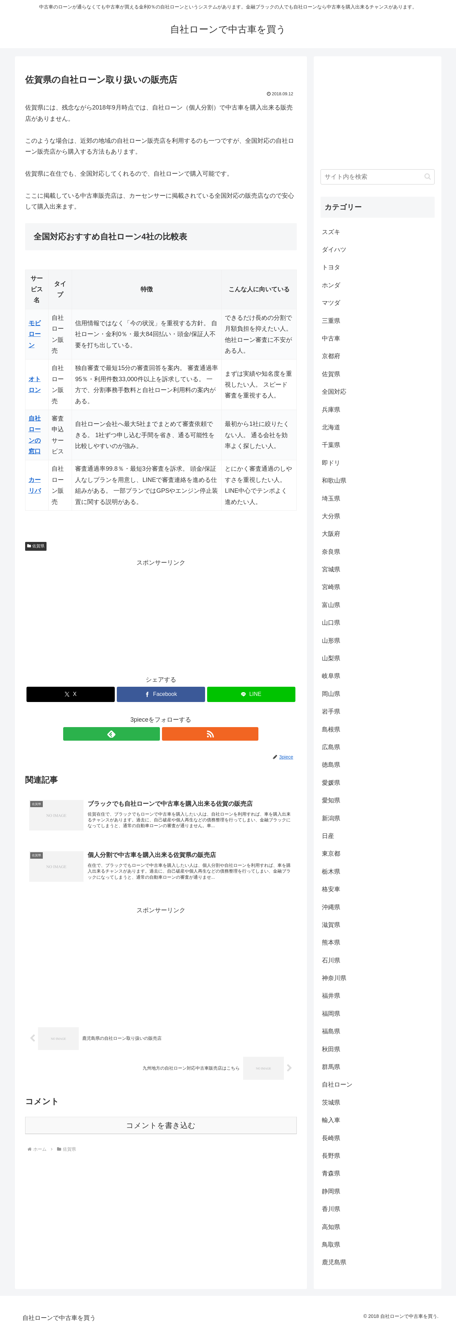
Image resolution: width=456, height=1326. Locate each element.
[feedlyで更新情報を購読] (153, 734)
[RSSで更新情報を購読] (169, 734)
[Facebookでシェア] (161, 694)
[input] (378, 176)
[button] (428, 176)
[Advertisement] (161, 615)
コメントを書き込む (161, 1130)
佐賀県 (36, 546)
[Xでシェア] (70, 694)
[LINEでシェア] (251, 694)
